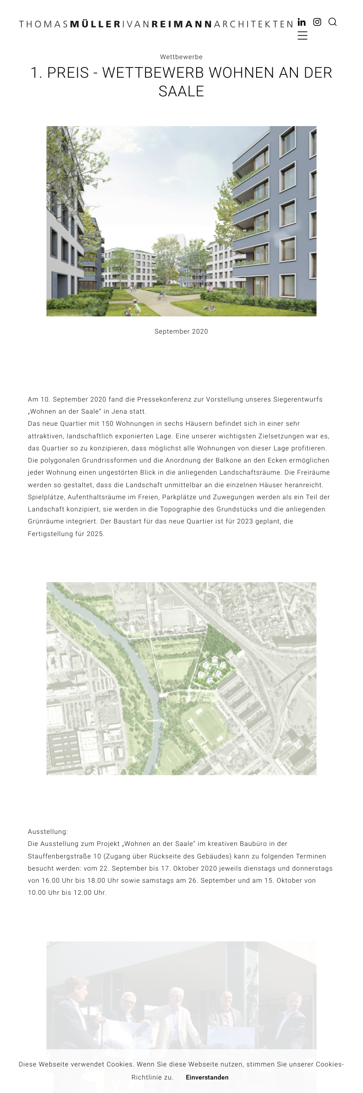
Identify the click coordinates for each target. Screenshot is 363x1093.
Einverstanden (207, 1077)
